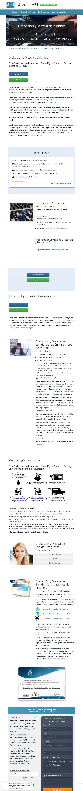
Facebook (18, 521)
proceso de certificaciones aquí (55, 659)
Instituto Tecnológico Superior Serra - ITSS (56, 614)
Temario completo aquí (59, 250)
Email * (45, 733)
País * (45, 749)
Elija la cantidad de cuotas (52, 776)
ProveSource (20, 788)
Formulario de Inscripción (34, 511)
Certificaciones (43, 12)
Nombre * (46, 725)
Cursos (15, 12)
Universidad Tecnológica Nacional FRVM (56, 619)
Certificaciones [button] (54, 563)
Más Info (18, 80)
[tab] (54, 554)
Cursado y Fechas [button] (54, 554)
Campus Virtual (47, 427)
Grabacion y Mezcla (28, 12)
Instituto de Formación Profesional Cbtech (56, 609)
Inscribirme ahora (18, 74)
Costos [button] (54, 559)
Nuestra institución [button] (59, 12)
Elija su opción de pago (51, 757)
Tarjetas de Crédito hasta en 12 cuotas (57, 761)
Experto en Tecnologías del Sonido (56, 228)
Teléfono (46, 741)
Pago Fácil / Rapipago (57, 765)
